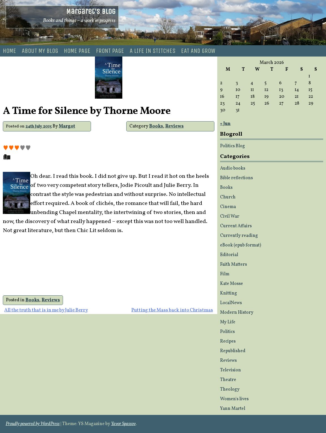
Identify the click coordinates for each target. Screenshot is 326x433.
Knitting (228, 293)
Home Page (77, 51)
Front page (110, 51)
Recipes (228, 341)
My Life (227, 322)
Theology (230, 389)
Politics (227, 332)
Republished (232, 351)
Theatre (228, 380)
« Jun (225, 124)
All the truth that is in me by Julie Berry (46, 310)
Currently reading (239, 236)
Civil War (229, 216)
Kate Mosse (231, 284)
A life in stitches (152, 51)
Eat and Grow (198, 51)
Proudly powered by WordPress (33, 424)
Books (156, 126)
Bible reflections (236, 178)
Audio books (232, 168)
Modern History (236, 312)
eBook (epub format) (240, 245)
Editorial (229, 255)
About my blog (40, 51)
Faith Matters (233, 264)
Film (224, 274)
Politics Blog (232, 146)
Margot (67, 126)
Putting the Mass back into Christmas (172, 310)
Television (230, 370)
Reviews (174, 126)
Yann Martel (232, 409)
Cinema (228, 207)
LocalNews (231, 303)
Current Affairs (236, 226)
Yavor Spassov (123, 424)
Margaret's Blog (91, 11)
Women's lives (234, 399)
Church (228, 197)
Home (9, 51)
